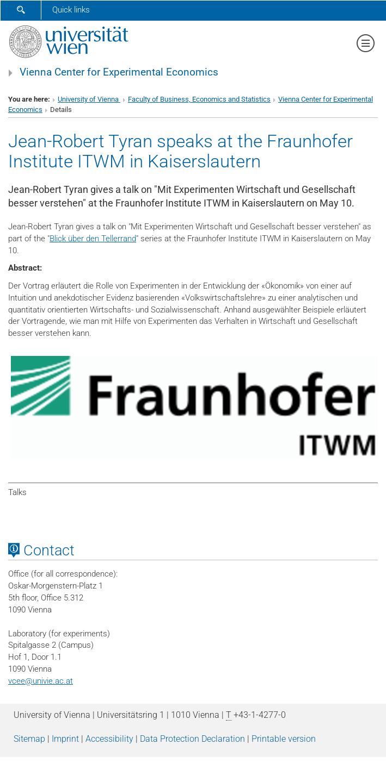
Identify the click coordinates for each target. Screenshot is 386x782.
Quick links (71, 10)
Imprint (65, 739)
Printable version (284, 739)
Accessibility (109, 739)
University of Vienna (89, 99)
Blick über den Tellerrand (93, 238)
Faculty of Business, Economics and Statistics (199, 99)
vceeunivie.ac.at (40, 681)
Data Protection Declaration (192, 739)
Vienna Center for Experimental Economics (119, 72)
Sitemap (29, 739)
